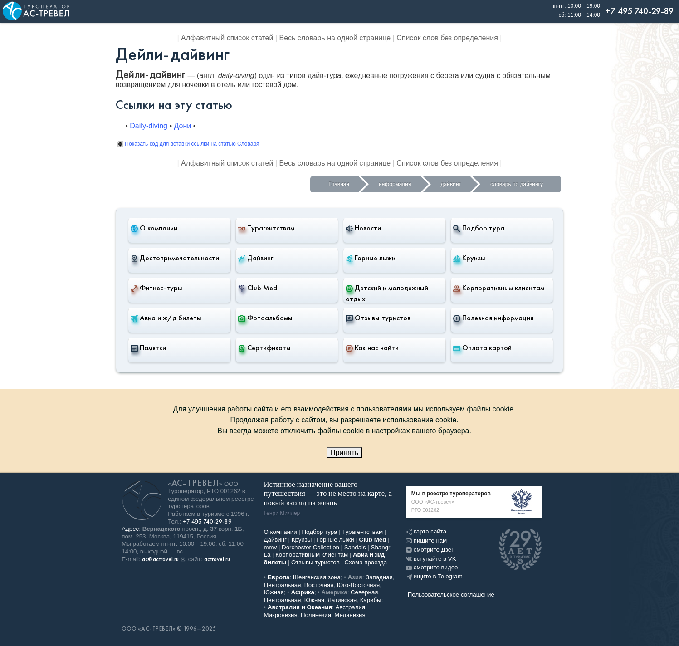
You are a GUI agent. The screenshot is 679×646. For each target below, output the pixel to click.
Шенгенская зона (317, 577)
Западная (379, 577)
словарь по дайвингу (516, 184)
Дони (182, 126)
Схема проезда (366, 562)
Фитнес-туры (156, 288)
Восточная (319, 585)
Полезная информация (493, 318)
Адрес (130, 528)
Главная (338, 184)
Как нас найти (372, 347)
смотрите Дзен (430, 549)
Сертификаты (264, 347)
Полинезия (316, 615)
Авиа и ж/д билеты (166, 318)
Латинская (342, 600)
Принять (344, 452)
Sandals (355, 547)
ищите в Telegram (434, 576)
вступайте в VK (431, 558)
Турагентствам (266, 228)
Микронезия (281, 615)
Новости (363, 228)
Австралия (350, 607)
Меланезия (349, 615)
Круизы (469, 258)
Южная (274, 592)
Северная (364, 592)
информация (395, 184)
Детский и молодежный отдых (387, 293)
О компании (154, 228)
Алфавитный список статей (227, 38)
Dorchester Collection (310, 547)
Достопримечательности (175, 258)
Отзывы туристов (378, 318)
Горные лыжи (371, 258)
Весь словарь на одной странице (335, 38)
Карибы (370, 600)
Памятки (148, 347)
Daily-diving (148, 126)
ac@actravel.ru (160, 559)
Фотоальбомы (265, 318)
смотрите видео (432, 567)
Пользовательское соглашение (451, 594)
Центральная (282, 585)
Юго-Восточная (358, 585)
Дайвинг (255, 258)
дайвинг (451, 184)
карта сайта (426, 531)
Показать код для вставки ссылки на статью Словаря (188, 144)
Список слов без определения (447, 38)
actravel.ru (217, 559)
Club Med (257, 288)
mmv (270, 547)
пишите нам (426, 540)
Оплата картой (482, 347)
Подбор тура (478, 228)
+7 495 (207, 521)
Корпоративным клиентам (498, 288)
